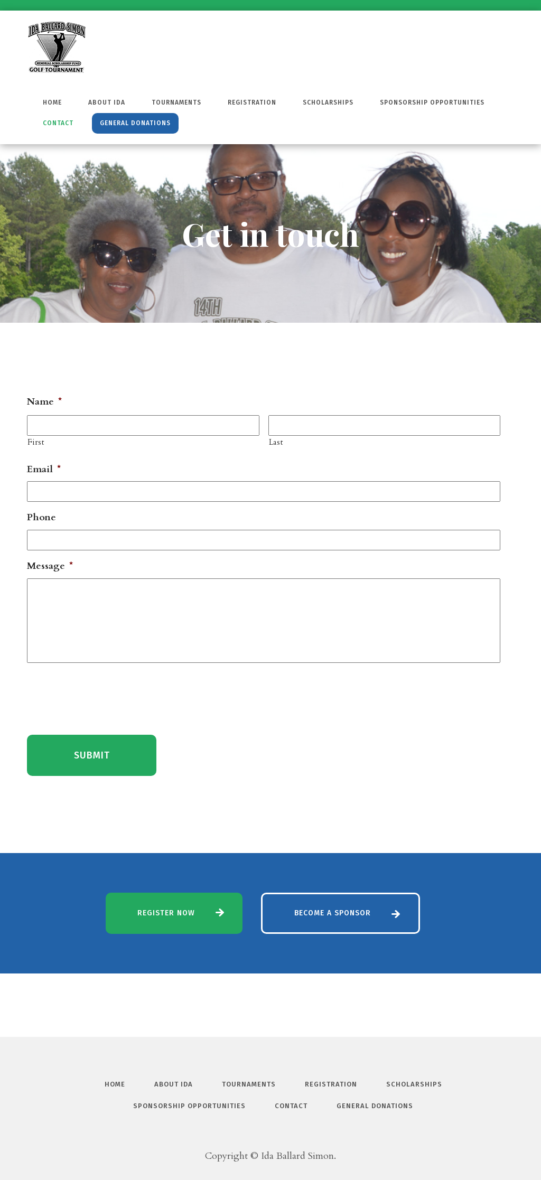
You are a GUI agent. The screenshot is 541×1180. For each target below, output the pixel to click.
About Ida (106, 102)
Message (50, 566)
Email (44, 469)
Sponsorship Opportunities (432, 102)
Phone (41, 517)
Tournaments (176, 102)
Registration (252, 102)
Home (52, 102)
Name (44, 402)
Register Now (166, 913)
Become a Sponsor (332, 913)
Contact (58, 123)
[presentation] (107, 697)
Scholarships (328, 102)
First (35, 442)
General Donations (135, 123)
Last (276, 442)
